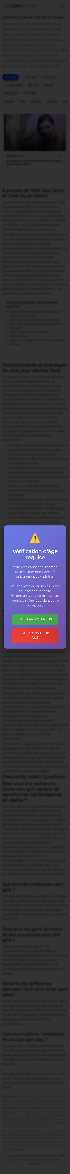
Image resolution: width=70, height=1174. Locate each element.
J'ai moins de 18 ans (35, 635)
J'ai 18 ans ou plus (35, 618)
